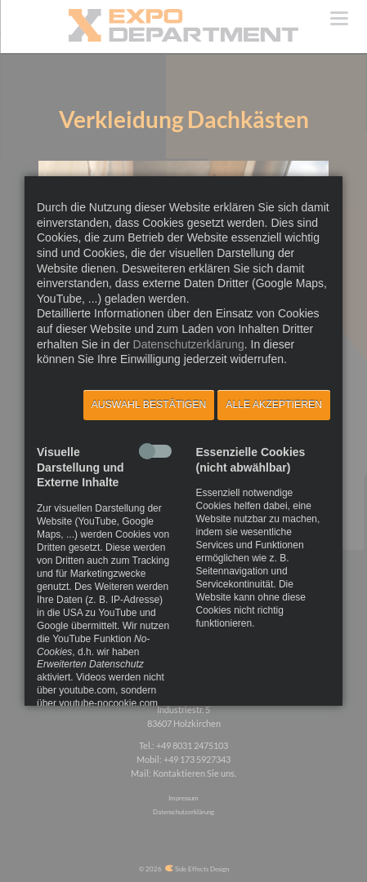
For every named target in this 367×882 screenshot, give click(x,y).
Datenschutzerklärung (188, 344)
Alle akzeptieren (274, 404)
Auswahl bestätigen (149, 404)
